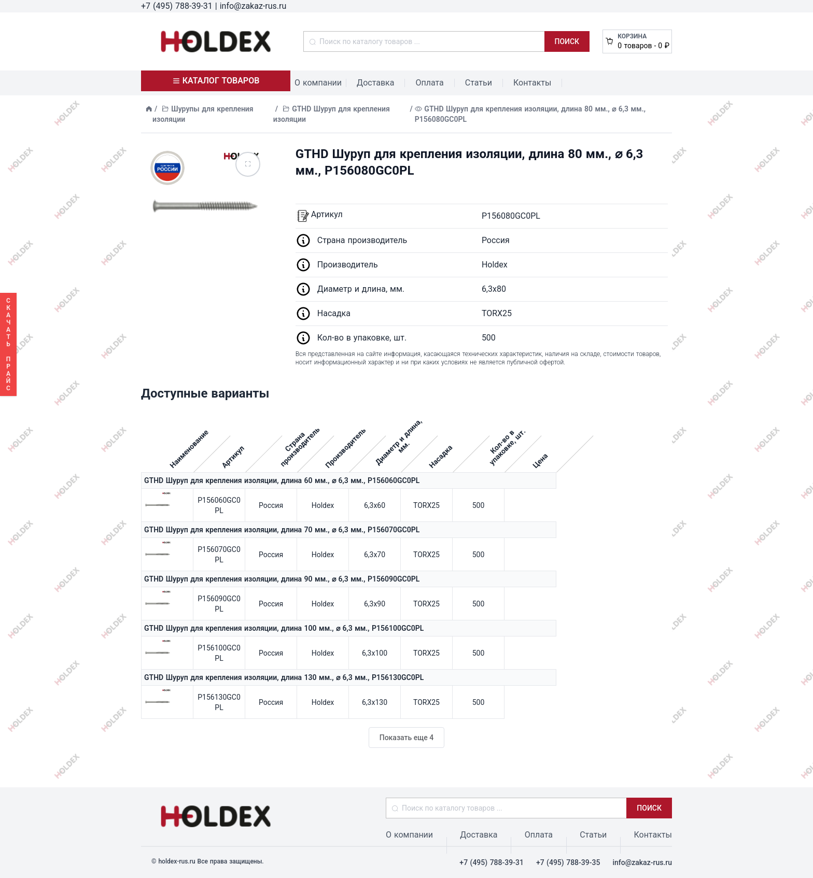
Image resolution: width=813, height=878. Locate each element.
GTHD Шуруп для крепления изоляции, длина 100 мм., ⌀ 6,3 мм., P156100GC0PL (284, 628)
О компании (318, 83)
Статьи (478, 83)
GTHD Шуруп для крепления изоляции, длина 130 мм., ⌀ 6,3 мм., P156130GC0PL (284, 677)
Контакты (532, 83)
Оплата (429, 83)
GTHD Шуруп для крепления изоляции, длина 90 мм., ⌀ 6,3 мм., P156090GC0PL (281, 579)
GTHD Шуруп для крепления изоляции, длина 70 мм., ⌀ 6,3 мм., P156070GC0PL (281, 530)
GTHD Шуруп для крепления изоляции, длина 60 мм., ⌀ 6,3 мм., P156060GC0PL (281, 480)
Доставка (375, 83)
